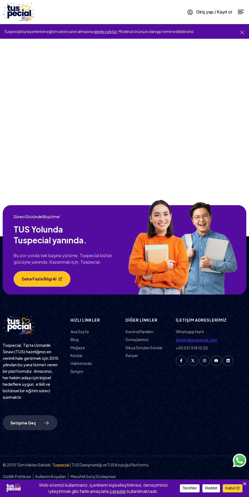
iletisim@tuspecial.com (197, 339)
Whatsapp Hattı (190, 331)
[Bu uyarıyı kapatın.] (242, 32)
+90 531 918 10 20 (192, 347)
